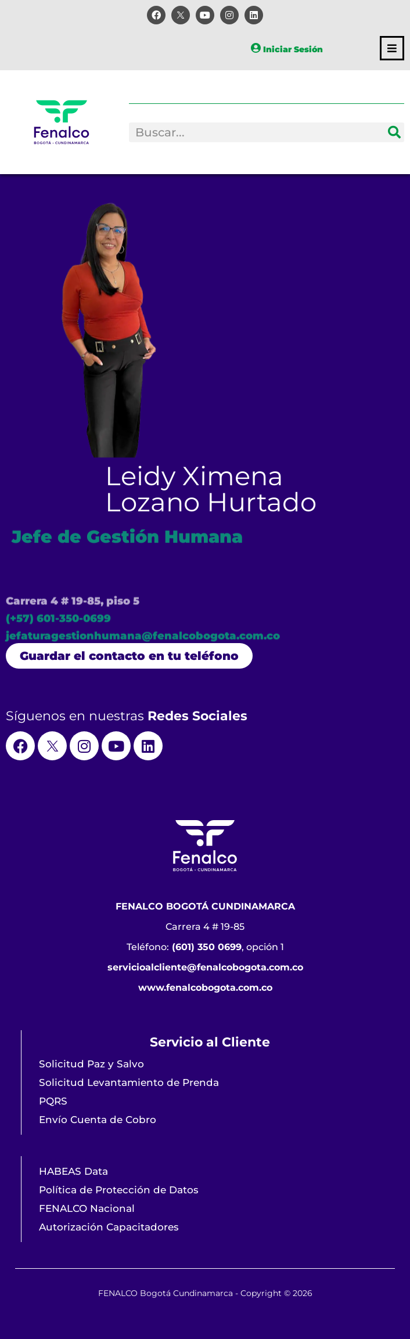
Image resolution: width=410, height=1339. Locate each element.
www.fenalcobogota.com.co (205, 987)
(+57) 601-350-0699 (58, 633)
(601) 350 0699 (207, 946)
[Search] (394, 132)
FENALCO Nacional (87, 1208)
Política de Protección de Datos (119, 1190)
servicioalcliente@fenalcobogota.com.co (205, 967)
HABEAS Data (73, 1171)
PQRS (53, 1101)
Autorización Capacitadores (109, 1227)
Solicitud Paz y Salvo (91, 1064)
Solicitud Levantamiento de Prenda (129, 1082)
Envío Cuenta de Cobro (97, 1119)
